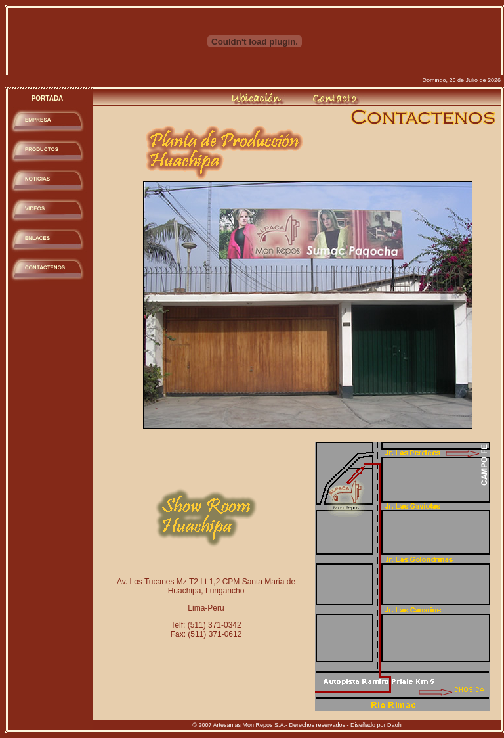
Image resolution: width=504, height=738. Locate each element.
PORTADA (48, 98)
